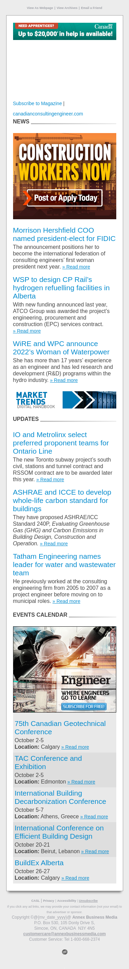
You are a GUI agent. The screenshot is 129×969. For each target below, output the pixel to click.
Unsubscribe (88, 900)
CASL (35, 900)
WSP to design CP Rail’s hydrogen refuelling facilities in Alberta (61, 287)
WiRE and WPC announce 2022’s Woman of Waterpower (61, 348)
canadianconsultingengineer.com (48, 114)
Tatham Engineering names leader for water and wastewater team (64, 564)
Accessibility (66, 900)
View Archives (67, 8)
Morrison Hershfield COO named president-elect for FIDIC (64, 234)
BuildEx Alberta (39, 863)
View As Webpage (40, 8)
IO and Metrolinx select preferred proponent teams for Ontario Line (61, 443)
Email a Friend (92, 8)
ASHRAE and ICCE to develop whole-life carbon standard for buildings (62, 500)
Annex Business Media (94, 917)
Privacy (48, 900)
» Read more (76, 267)
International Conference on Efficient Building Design (59, 832)
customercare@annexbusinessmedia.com (64, 933)
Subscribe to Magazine (37, 103)
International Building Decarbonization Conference (60, 797)
